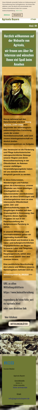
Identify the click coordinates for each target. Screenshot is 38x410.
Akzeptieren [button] (17, 15)
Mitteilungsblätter (19, 323)
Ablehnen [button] (7, 15)
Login (33, 19)
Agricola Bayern (10, 19)
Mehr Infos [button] (19, 10)
